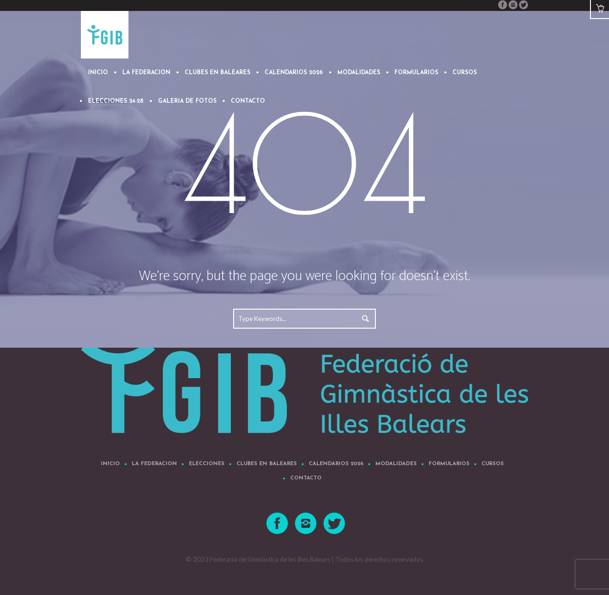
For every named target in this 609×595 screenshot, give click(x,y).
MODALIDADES (396, 464)
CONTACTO (306, 478)
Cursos (492, 464)
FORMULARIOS (449, 464)
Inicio (110, 464)
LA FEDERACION (154, 464)
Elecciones (207, 464)
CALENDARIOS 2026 (336, 464)
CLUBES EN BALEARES (266, 464)
